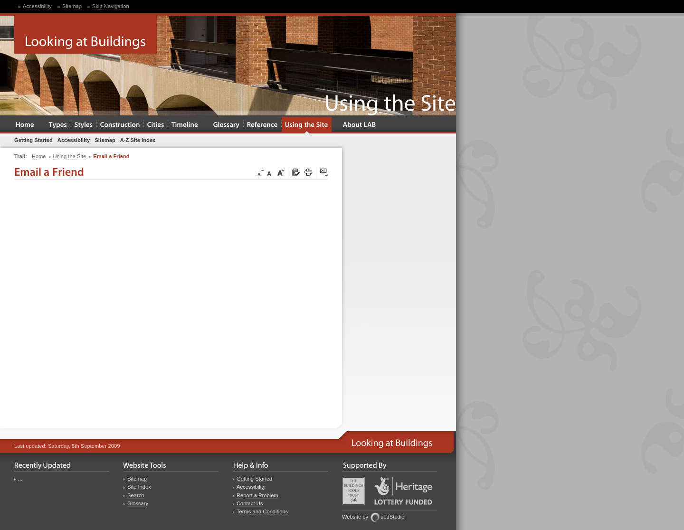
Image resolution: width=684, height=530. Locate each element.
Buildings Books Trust (353, 491)
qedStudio (392, 517)
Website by (355, 517)
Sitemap (72, 6)
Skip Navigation (110, 6)
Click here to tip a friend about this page (324, 173)
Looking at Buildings (85, 35)
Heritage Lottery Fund (403, 491)
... (20, 479)
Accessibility (37, 6)
